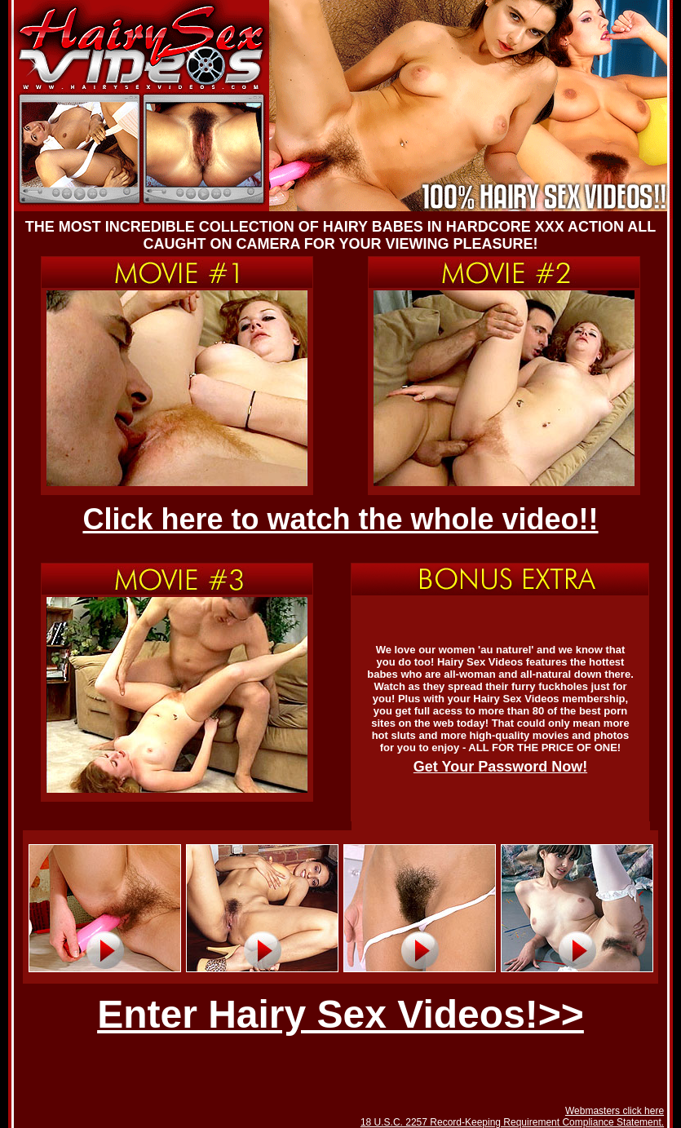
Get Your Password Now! (500, 767)
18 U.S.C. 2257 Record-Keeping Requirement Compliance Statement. (512, 1122)
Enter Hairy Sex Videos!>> (340, 1014)
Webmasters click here (614, 1111)
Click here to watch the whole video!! (340, 519)
